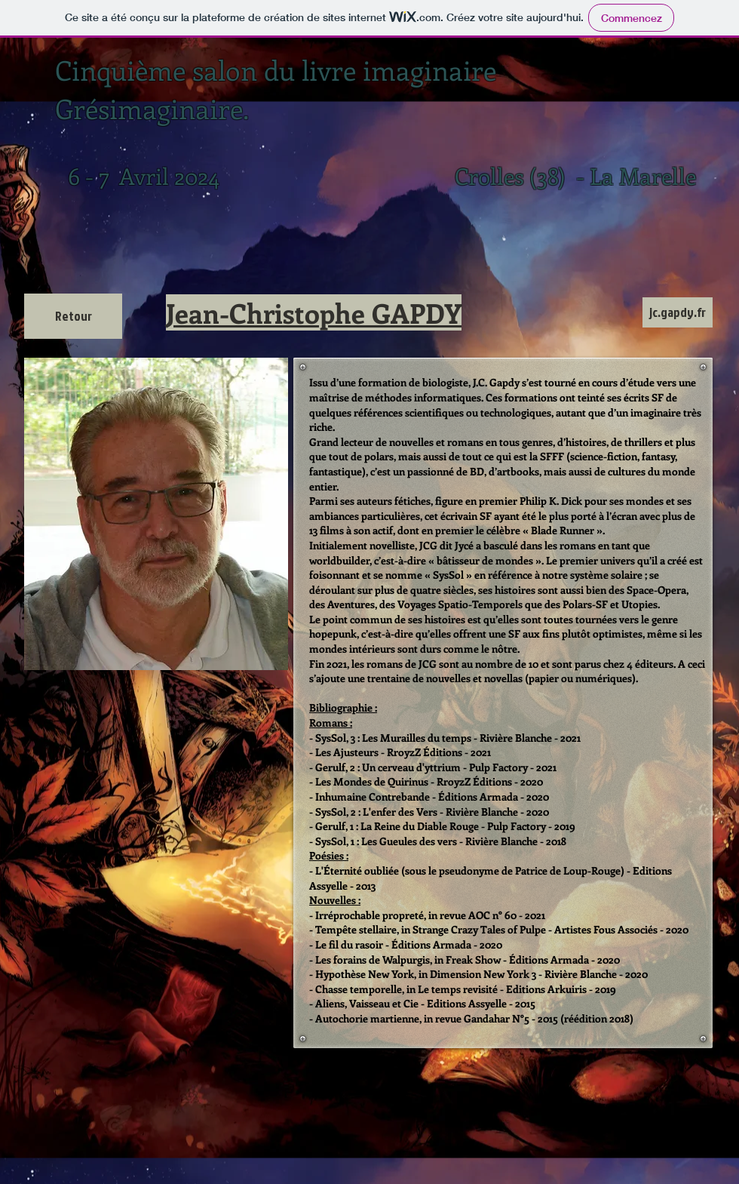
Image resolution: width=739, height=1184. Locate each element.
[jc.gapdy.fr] (677, 312)
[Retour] (73, 316)
